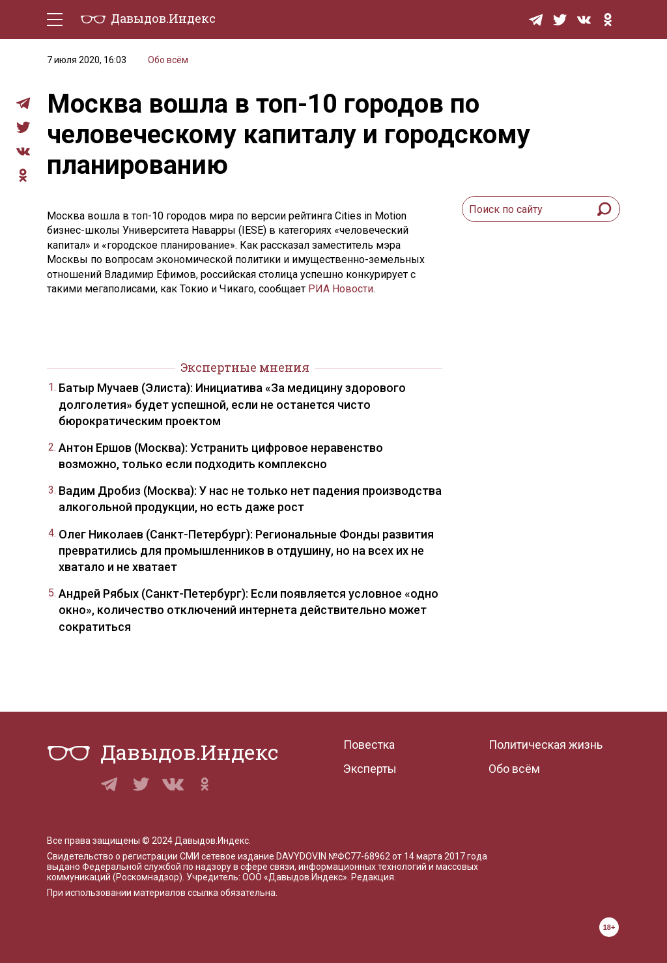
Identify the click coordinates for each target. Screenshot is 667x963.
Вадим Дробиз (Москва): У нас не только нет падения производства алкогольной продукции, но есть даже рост (250, 499)
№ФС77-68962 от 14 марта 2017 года (407, 856)
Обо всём (168, 60)
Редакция (372, 877)
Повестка (369, 744)
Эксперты (370, 768)
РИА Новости (340, 289)
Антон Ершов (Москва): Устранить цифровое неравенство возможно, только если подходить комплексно (221, 456)
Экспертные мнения (244, 367)
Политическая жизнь (546, 744)
